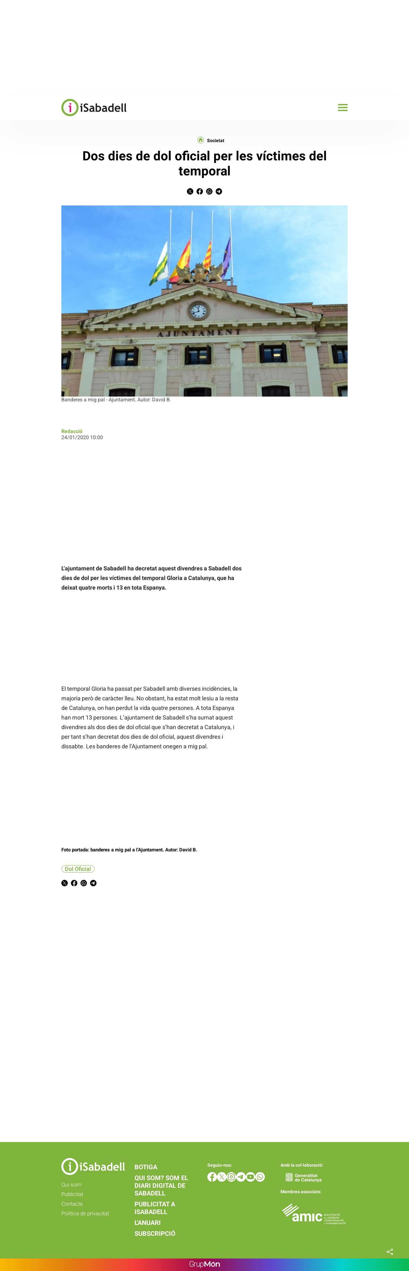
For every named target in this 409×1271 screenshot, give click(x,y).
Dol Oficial (78, 868)
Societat (215, 140)
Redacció (71, 431)
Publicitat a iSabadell (155, 1208)
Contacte (72, 1204)
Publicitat (72, 1194)
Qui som (71, 1184)
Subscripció (155, 1233)
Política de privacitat (85, 1213)
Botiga (146, 1167)
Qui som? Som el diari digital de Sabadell (161, 1185)
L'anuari (148, 1223)
